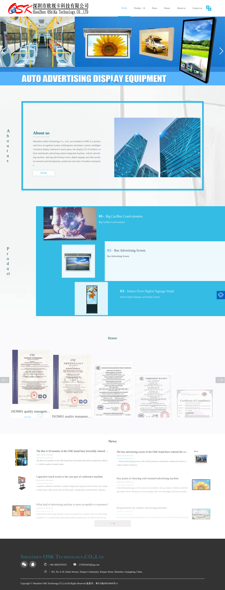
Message (153, 553)
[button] (109, 82)
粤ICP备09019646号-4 (106, 583)
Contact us (197, 8)
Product (137, 8)
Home (124, 8)
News (154, 8)
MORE (43, 173)
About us (181, 8)
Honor (167, 8)
